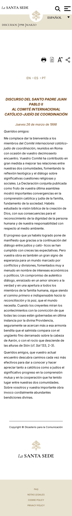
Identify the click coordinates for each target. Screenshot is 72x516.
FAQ (36, 489)
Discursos (10, 25)
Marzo (31, 25)
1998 (22, 25)
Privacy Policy (36, 505)
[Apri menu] (67, 8)
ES (36, 78)
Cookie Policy (36, 500)
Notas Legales (36, 494)
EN (28, 78)
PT (44, 78)
